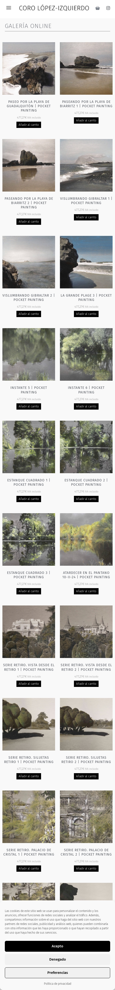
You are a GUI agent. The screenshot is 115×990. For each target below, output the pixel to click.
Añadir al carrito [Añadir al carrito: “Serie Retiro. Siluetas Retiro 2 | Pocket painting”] (86, 776)
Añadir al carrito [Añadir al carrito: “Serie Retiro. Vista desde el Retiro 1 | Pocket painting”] (29, 683)
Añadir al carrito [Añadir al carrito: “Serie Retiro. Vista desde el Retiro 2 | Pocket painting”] (86, 683)
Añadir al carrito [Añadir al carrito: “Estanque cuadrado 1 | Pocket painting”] (29, 499)
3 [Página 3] (61, 982)
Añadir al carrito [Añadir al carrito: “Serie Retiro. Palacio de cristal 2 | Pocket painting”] (86, 868)
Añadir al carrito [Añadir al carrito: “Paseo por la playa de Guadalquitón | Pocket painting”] (29, 124)
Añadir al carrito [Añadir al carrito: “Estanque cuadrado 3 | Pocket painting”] (29, 591)
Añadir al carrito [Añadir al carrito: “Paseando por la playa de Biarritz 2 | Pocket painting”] (29, 221)
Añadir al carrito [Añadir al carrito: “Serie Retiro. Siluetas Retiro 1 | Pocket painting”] (29, 776)
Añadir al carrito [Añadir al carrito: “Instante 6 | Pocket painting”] (86, 406)
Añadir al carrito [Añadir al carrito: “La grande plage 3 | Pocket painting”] (86, 314)
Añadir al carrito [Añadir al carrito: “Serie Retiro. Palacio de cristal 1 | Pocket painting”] (29, 868)
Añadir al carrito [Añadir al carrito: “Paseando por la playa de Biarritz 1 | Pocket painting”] (86, 120)
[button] (9, 7)
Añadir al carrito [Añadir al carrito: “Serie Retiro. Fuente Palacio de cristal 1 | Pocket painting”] (29, 965)
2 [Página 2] (54, 982)
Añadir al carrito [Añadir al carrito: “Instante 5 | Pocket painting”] (29, 406)
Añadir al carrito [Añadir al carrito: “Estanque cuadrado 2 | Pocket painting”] (86, 499)
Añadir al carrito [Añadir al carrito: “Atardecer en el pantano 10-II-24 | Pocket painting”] (86, 591)
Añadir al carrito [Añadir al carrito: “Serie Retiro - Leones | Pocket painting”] (86, 961)
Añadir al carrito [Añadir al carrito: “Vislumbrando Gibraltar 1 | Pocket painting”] (86, 217)
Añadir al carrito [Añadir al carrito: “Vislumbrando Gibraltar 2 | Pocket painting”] (29, 314)
